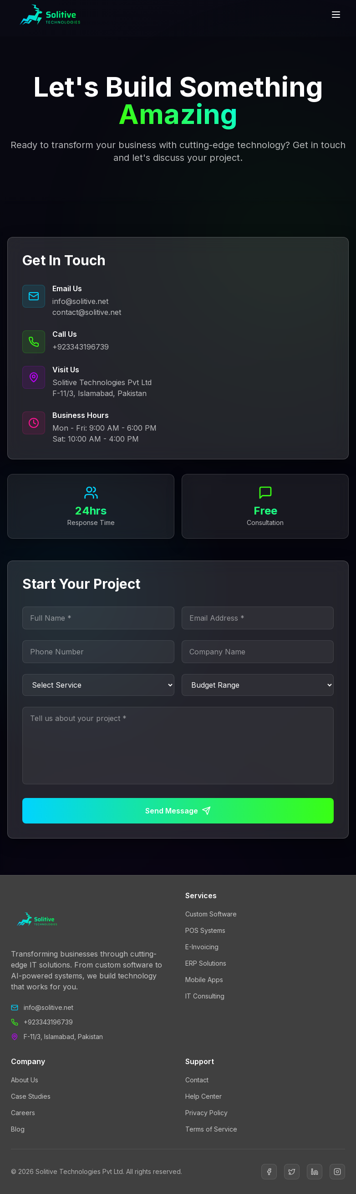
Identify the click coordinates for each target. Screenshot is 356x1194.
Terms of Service (211, 1129)
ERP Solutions (205, 963)
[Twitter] (292, 1171)
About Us (24, 1080)
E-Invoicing (202, 947)
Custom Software (211, 914)
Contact (197, 1080)
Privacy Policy (206, 1113)
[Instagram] (337, 1171)
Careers (23, 1113)
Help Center (203, 1096)
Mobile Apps (204, 979)
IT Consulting (204, 996)
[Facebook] (269, 1171)
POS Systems (205, 930)
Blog (18, 1129)
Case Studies (31, 1096)
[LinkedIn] (314, 1171)
